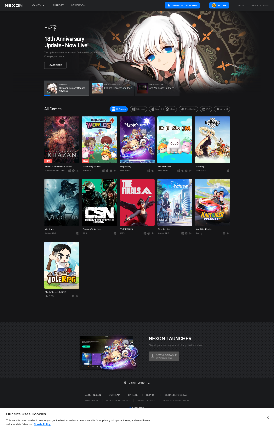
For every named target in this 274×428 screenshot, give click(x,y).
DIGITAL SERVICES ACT (177, 395)
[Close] (268, 423)
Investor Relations (117, 400)
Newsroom (78, 5)
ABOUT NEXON (93, 395)
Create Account (259, 5)
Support (58, 5)
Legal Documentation (176, 400)
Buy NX (221, 5)
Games (38, 5)
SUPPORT (151, 395)
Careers (133, 395)
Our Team (114, 395)
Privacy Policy (146, 400)
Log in (240, 5)
